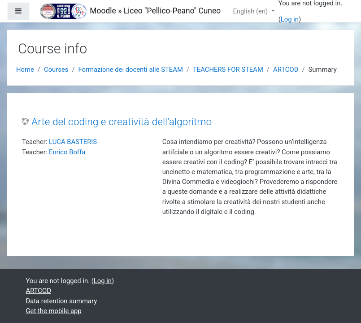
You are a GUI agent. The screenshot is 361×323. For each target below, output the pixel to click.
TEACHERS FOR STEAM (228, 69)
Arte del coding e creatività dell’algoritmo (121, 122)
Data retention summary (61, 301)
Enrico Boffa (67, 152)
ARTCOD (285, 69)
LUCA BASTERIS (73, 142)
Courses (56, 69)
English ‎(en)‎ (251, 11)
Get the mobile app (54, 311)
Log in (290, 19)
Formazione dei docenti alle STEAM (130, 69)
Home (25, 69)
